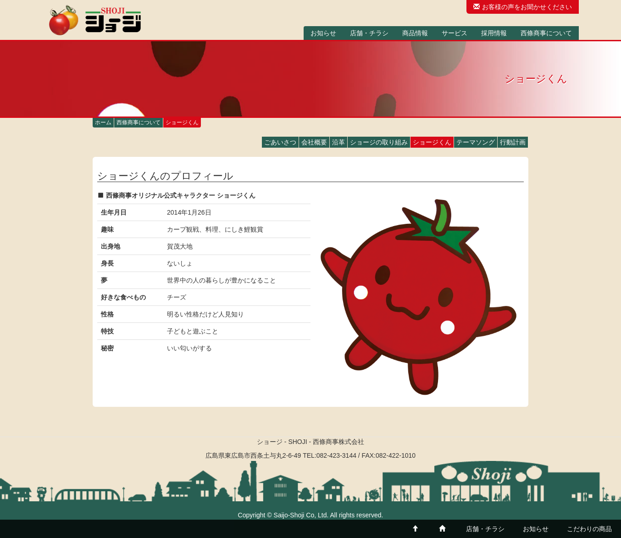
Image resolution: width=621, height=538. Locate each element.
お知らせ (323, 33)
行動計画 (513, 142)
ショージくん (432, 142)
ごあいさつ (280, 142)
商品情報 (415, 33)
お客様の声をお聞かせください (522, 7)
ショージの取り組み (379, 142)
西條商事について (546, 33)
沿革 (338, 142)
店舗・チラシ (369, 33)
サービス (454, 33)
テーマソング (475, 142)
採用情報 (494, 33)
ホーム (103, 122)
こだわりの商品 (589, 528)
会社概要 (314, 142)
